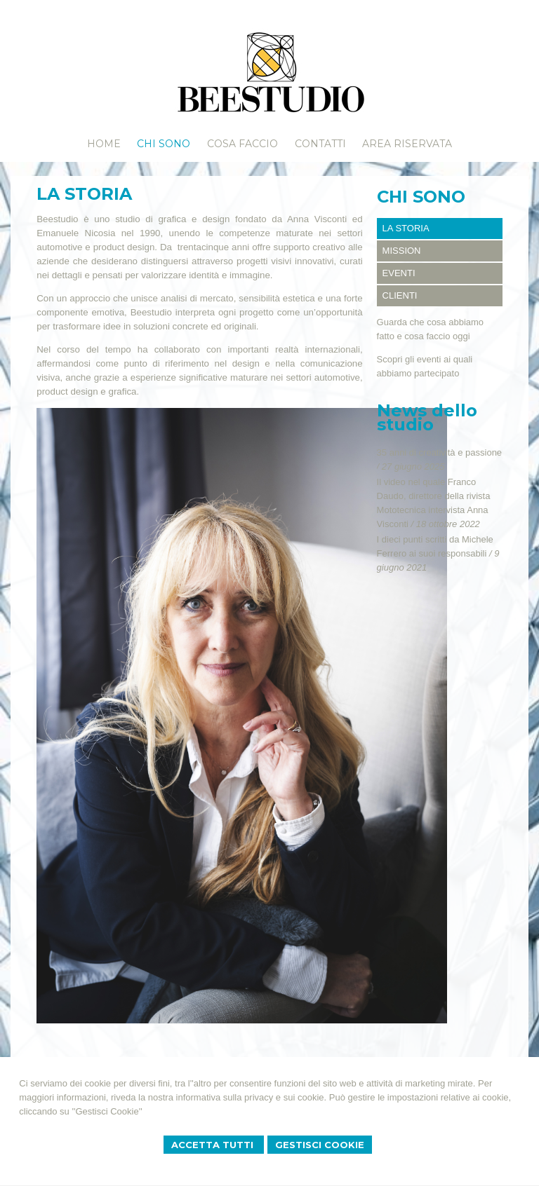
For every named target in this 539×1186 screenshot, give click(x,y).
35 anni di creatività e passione (440, 452)
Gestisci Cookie (319, 1144)
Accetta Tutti (213, 1144)
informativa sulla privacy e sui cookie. (251, 1097)
